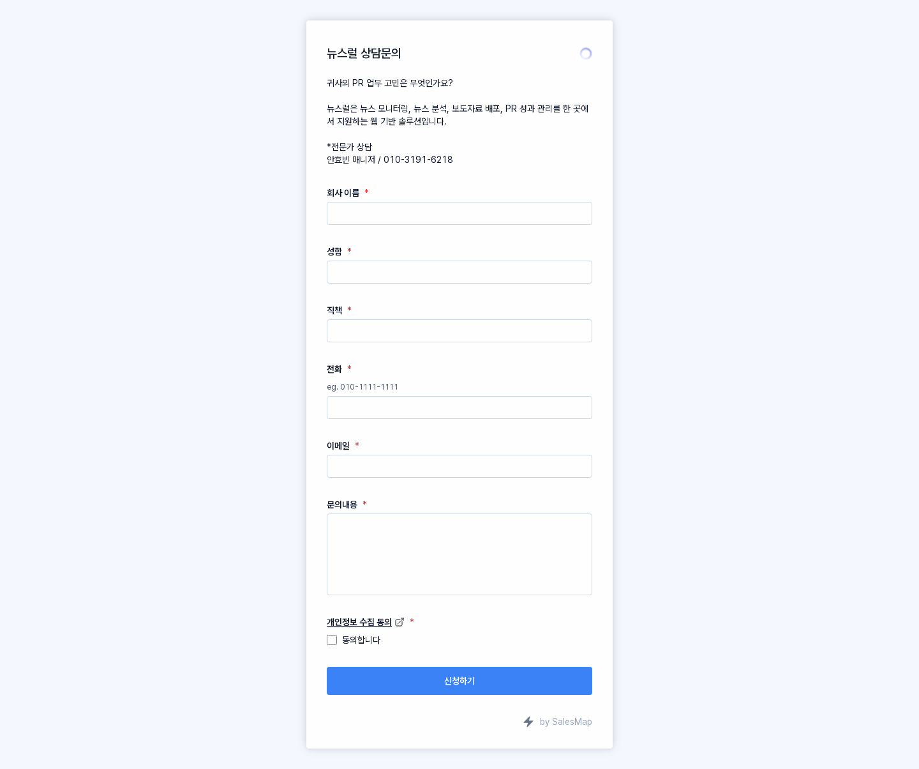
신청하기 (459, 681)
